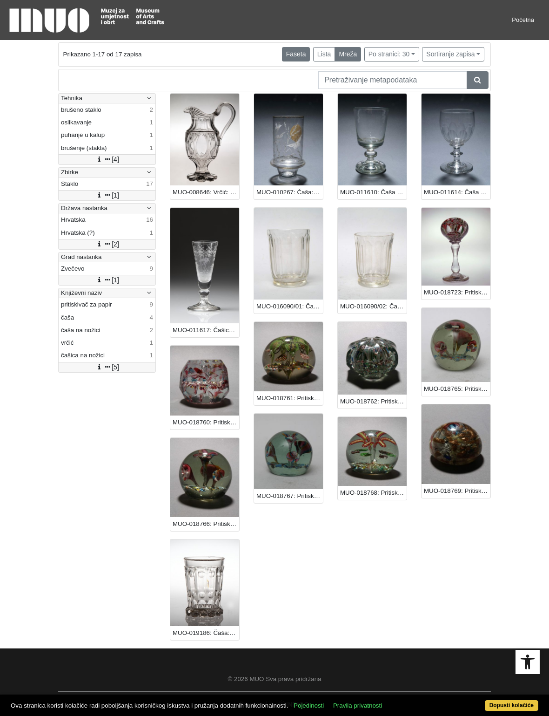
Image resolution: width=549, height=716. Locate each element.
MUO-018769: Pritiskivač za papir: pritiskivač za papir (457, 490)
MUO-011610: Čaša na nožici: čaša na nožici (373, 192)
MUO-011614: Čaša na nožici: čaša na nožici (457, 192)
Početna (523, 19)
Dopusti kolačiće (511, 705)
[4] (107, 159)
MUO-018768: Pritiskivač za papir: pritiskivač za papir (373, 492)
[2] (107, 244)
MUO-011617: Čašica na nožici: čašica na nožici (206, 330)
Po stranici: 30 (389, 54)
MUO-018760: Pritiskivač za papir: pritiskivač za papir (206, 422)
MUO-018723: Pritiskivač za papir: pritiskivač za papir (457, 292)
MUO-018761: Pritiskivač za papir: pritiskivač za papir (289, 398)
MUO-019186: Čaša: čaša (206, 632)
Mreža (348, 54)
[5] (107, 367)
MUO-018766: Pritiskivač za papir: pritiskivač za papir (206, 523)
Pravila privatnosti (357, 705)
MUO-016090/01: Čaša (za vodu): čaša (289, 306)
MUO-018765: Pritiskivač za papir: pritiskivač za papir (457, 388)
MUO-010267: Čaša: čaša (289, 192)
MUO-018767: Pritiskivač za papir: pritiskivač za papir (289, 495)
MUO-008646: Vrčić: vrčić (206, 192)
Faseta (296, 54)
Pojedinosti (309, 705)
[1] (107, 195)
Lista (324, 54)
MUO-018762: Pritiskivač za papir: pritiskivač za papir (373, 401)
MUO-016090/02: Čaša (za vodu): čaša (373, 306)
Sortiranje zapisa (450, 54)
